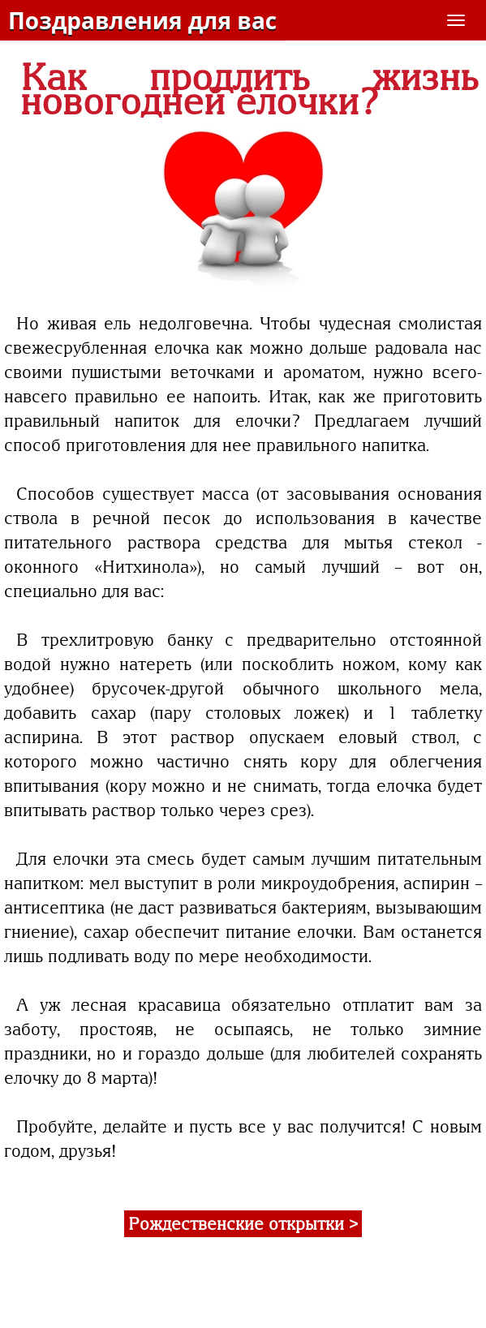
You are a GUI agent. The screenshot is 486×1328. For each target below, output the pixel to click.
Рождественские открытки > (243, 1223)
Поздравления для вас (142, 20)
